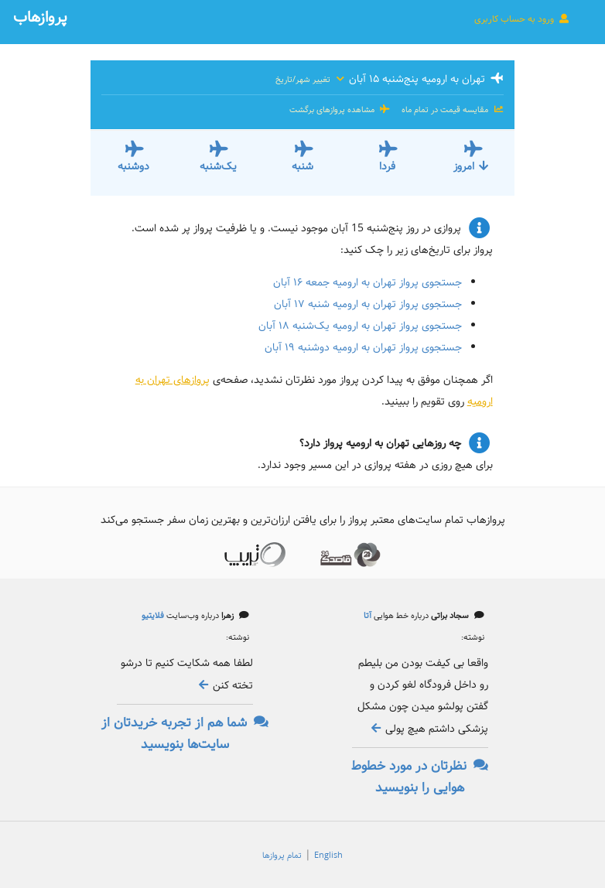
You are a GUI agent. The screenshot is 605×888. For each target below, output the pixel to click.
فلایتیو (153, 616)
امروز (471, 166)
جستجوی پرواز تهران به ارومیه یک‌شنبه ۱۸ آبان (360, 325)
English (328, 855)
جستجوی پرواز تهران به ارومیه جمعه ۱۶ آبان (367, 282)
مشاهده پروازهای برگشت (339, 110)
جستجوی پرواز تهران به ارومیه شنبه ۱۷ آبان (368, 304)
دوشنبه (133, 166)
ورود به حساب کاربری (522, 18)
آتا (367, 616)
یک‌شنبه (218, 166)
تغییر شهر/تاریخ (310, 80)
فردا (387, 166)
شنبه (302, 166)
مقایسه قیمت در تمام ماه (451, 110)
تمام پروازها (282, 855)
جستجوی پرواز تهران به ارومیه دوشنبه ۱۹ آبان (363, 347)
